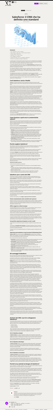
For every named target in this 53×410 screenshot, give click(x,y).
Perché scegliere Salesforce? (16, 54)
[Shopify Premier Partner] (14, 2)
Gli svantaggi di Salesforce (15, 56)
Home (36, 3)
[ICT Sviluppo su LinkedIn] (12, 406)
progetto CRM (16, 383)
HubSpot (38, 258)
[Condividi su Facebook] (16, 388)
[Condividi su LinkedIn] (14, 388)
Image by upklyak (13, 386)
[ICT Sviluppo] (8, 3)
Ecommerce (41, 3)
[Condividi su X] (17, 388)
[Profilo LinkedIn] (14, 397)
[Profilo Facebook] (17, 397)
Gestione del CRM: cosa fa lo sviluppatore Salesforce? (20, 57)
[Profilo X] (15, 397)
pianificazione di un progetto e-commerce (17, 137)
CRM (12, 260)
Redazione (23, 10)
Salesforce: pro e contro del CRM (16, 55)
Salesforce (11, 82)
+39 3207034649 (27, 403)
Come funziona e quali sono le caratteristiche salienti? (20, 53)
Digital (45, 3)
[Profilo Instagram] (18, 397)
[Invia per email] (19, 388)
